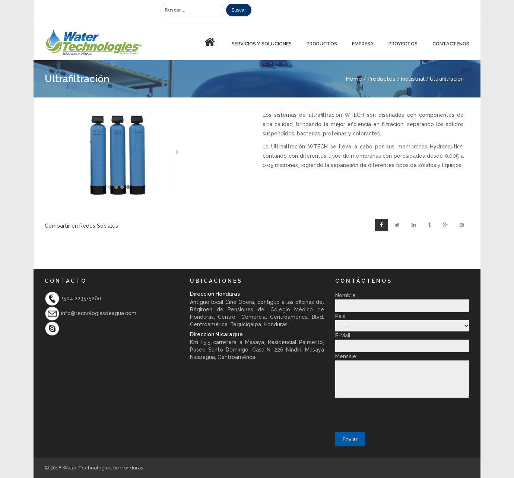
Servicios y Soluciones (262, 43)
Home (354, 79)
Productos (381, 79)
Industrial (413, 79)
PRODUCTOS (322, 43)
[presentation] (391, 414)
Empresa (363, 43)
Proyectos (403, 43)
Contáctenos (450, 43)
